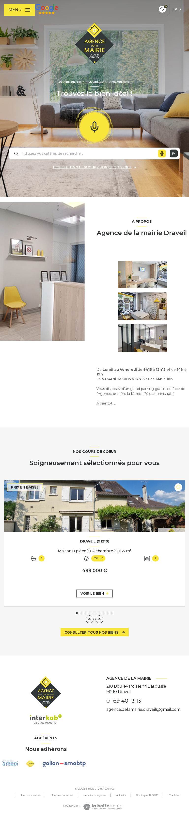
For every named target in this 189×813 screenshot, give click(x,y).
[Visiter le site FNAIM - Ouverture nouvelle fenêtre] (30, 764)
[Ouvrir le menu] (19, 10)
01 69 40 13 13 (123, 700)
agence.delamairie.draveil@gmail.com (143, 709)
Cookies (174, 795)
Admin (121, 795)
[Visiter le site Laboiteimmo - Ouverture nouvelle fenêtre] (103, 807)
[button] (99, 619)
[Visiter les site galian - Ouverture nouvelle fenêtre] (64, 764)
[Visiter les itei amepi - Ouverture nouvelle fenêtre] (10, 763)
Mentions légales (94, 795)
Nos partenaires (62, 795)
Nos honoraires (30, 795)
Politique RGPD (147, 795)
